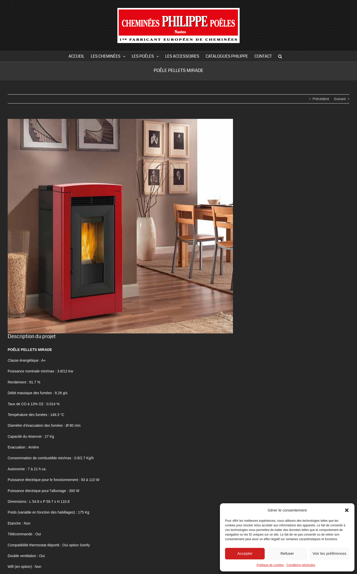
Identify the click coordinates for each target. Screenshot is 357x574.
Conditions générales (300, 565)
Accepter (244, 553)
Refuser (287, 553)
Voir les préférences (330, 553)
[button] (346, 510)
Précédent (321, 99)
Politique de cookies (270, 565)
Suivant (340, 99)
